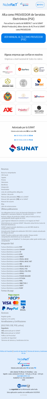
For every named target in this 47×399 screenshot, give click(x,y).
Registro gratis (6, 316)
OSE (27, 368)
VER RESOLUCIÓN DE (23, 135)
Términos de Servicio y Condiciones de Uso (15, 340)
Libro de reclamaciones (8, 206)
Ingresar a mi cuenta (8, 319)
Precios (3, 180)
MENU (40, 4)
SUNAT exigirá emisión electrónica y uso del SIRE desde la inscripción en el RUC (20, 228)
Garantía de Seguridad (8, 338)
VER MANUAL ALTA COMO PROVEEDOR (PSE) (23, 38)
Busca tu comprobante (8, 173)
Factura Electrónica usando (11, 247)
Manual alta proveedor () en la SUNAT (15, 197)
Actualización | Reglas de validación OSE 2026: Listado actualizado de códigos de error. (23, 232)
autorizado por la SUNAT (10, 331)
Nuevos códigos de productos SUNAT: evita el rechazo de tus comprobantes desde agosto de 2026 (20, 217)
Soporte (3, 177)
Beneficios (4, 185)
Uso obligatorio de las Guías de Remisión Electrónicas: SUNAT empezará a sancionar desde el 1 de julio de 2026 (21, 213)
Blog (2, 204)
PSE (35, 368)
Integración (5, 187)
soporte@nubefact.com (23, 376)
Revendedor (5, 189)
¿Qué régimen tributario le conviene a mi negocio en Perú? (20, 221)
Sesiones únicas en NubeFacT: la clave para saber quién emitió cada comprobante (23, 240)
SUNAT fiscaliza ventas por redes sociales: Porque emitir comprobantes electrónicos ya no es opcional (19, 236)
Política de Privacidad (8, 335)
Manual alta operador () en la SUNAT (14, 199)
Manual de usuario (7, 201)
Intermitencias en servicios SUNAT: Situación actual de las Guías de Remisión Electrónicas (23, 224)
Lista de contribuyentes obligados (12, 192)
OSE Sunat (4, 175)
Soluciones (4, 182)
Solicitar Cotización (7, 194)
